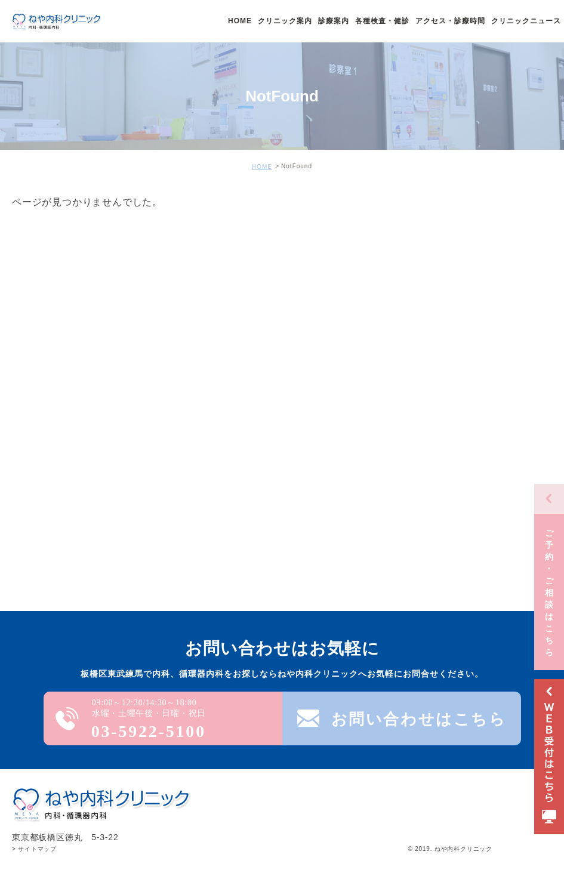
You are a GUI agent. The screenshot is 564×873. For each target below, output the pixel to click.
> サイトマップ (34, 849)
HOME (262, 167)
